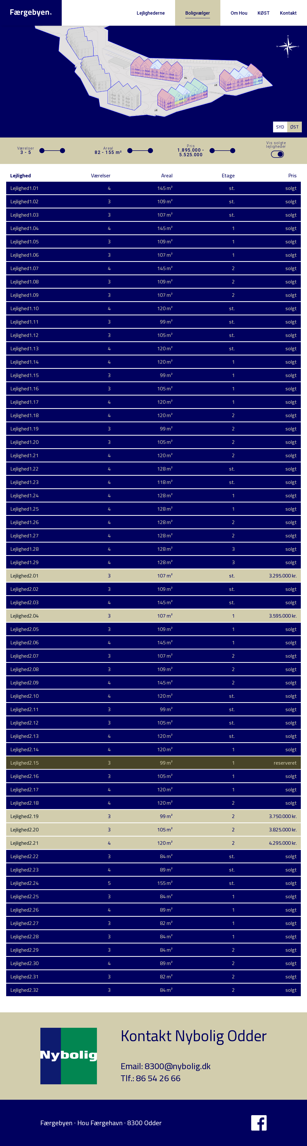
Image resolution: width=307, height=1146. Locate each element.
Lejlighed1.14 (24, 361)
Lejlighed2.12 (24, 722)
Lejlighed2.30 (24, 963)
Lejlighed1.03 (24, 214)
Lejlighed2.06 (24, 642)
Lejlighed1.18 (24, 415)
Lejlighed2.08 (24, 669)
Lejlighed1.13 (24, 348)
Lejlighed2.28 (24, 936)
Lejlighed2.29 (24, 950)
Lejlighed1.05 (24, 241)
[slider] (41, 150)
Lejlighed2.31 (24, 976)
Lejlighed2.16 (24, 776)
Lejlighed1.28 (24, 549)
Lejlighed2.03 (24, 602)
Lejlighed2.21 (24, 843)
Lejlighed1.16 (24, 388)
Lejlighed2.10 (24, 696)
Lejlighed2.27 (24, 923)
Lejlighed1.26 (24, 522)
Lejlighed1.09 (24, 295)
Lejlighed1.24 (24, 495)
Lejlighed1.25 (24, 509)
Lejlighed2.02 (24, 589)
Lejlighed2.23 (24, 869)
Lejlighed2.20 (24, 829)
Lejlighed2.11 (24, 709)
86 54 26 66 (158, 1078)
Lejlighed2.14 (24, 749)
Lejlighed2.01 (24, 575)
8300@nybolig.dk (178, 1066)
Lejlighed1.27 (24, 535)
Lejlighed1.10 (24, 308)
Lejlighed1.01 (24, 188)
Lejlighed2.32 (24, 990)
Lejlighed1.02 (24, 201)
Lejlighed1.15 (24, 375)
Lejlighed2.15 (24, 762)
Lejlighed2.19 (24, 816)
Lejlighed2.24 (24, 883)
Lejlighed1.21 (24, 455)
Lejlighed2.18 (24, 803)
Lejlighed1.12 (24, 335)
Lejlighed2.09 (24, 682)
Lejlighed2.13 (24, 736)
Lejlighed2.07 (24, 656)
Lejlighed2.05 (24, 629)
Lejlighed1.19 (24, 428)
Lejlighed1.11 (24, 321)
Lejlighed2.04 (24, 615)
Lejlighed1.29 (24, 562)
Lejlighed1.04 (24, 228)
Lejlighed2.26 (24, 909)
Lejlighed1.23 (24, 482)
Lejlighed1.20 (24, 442)
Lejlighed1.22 (24, 468)
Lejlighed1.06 (24, 255)
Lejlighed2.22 (24, 856)
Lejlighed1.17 (24, 402)
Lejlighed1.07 (24, 268)
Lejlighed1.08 (24, 281)
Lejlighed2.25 (24, 896)
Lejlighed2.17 (24, 789)
